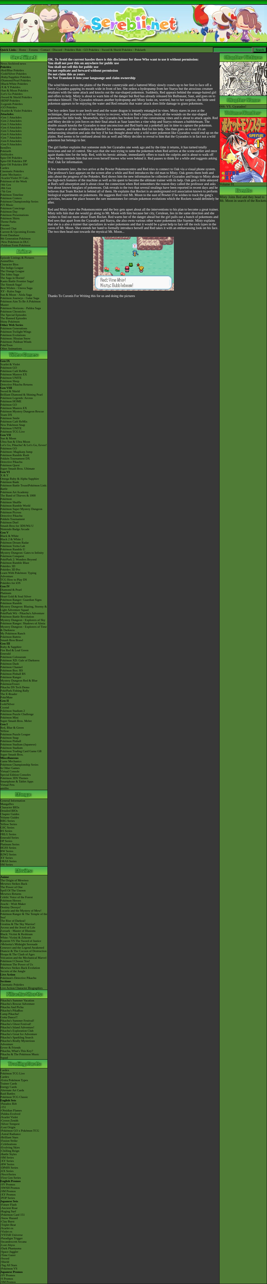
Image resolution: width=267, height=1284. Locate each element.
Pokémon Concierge (12, 208)
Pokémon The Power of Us (16, 964)
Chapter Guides (9, 814)
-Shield (4, 1261)
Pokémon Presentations (14, 215)
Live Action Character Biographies (21, 988)
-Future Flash (8, 1204)
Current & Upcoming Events (17, 231)
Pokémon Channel (11, 667)
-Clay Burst (7, 1221)
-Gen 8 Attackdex (11, 141)
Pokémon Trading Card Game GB (21, 751)
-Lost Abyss (7, 1245)
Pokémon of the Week (13, 181)
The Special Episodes (13, 315)
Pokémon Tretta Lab (12, 546)
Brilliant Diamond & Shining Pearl (21, 394)
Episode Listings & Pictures (17, 257)
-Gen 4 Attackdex (11, 127)
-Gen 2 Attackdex (11, 120)
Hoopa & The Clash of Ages (17, 954)
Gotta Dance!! (8, 1017)
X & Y (4, 475)
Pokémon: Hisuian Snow (15, 338)
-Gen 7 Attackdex (11, 137)
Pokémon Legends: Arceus (16, 398)
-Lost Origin (7, 1127)
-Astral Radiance (10, 1134)
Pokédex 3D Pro (10, 569)
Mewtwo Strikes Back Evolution (20, 967)
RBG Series (7, 820)
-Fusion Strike (8, 1140)
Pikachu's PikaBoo (11, 1010)
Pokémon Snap (9, 737)
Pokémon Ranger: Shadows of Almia (22, 623)
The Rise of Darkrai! (13, 920)
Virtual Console (10, 771)
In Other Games (10, 768)
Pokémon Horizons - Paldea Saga (20, 308)
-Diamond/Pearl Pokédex (15, 80)
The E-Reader (8, 694)
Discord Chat (8, 228)
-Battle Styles (8, 1154)
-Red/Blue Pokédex (12, 70)
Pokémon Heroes (10, 900)
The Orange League (12, 271)
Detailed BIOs (9, 810)
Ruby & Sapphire (11, 647)
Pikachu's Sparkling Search (16, 1037)
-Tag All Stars (8, 1265)
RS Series (6, 831)
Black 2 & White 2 (11, 539)
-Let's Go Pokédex (11, 94)
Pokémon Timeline (11, 194)
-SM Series (7, 1157)
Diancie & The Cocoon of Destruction (23, 951)
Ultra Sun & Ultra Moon (15, 441)
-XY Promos (7, 1194)
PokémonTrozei (10, 684)
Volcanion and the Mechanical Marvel (23, 957)
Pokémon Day (8, 211)
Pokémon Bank (9, 482)
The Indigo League (11, 267)
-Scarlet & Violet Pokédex (16, 110)
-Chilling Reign (9, 1150)
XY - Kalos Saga (10, 291)
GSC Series (7, 827)
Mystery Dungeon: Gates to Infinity (22, 552)
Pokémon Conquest (12, 556)
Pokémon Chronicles (13, 311)
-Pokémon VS (8, 1268)
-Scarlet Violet (9, 1117)
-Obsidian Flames (11, 1110)
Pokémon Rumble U (12, 549)
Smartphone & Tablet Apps (16, 781)
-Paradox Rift (8, 1103)
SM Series (6, 864)
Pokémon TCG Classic (14, 1097)
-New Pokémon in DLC (14, 242)
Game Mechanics (11, 174)
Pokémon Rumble (11, 603)
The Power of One (11, 887)
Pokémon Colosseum (13, 657)
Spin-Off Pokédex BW (14, 164)
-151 (3, 1107)
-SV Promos (7, 1184)
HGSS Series (8, 847)
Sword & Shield (10, 391)
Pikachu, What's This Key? (16, 1051)
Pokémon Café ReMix (14, 371)
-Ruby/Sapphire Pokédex (15, 77)
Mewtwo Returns (10, 893)
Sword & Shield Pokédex (117, 49)
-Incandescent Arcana (13, 1241)
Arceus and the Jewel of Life (17, 927)
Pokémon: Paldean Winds (15, 341)
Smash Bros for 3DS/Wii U (17, 525)
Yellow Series (8, 824)
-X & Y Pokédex (10, 87)
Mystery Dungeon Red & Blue (19, 680)
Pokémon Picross (10, 512)
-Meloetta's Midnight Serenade (19, 944)
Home (22, 49)
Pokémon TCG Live (12, 431)
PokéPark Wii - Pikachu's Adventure (22, 613)
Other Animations (11, 348)
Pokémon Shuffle (11, 502)
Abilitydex (6, 154)
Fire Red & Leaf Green (14, 650)
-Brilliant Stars (9, 1137)
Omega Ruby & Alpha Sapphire (19, 478)
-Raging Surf (8, 1211)
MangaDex (7, 804)
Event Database (9, 235)
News (3, 63)
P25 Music (6, 205)
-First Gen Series (10, 1177)
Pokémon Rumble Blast (14, 562)
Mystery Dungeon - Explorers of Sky (22, 620)
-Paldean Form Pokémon (15, 245)
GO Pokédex (91, 49)
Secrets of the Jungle (13, 971)
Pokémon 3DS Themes (14, 778)
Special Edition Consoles (15, 774)
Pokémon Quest (10, 465)
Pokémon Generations (13, 328)
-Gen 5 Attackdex (11, 131)
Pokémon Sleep (9, 381)
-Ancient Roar (8, 1208)
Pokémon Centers (11, 198)
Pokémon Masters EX (13, 374)
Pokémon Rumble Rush (14, 455)
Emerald (5, 653)
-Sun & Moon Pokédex (14, 90)
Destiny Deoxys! (10, 907)
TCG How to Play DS (13, 579)
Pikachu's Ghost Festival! (15, 1024)
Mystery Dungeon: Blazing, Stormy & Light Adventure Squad (23, 608)
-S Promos (6, 1278)
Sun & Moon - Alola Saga (16, 294)
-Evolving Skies (10, 1147)
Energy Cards (8, 1087)
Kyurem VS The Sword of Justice (20, 941)
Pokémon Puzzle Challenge (17, 714)
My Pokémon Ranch (12, 633)
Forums (33, 49)
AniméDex (7, 261)
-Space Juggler (9, 1251)
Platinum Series (10, 844)
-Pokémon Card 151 (12, 1214)
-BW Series (7, 1164)
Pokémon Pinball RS (13, 673)
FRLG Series (8, 834)
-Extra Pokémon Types (14, 1080)
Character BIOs (9, 807)
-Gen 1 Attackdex (11, 117)
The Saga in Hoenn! (12, 278)
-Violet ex (6, 1231)
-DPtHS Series (9, 1167)
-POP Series (7, 1198)
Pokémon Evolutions (13, 335)
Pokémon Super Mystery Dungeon (21, 509)
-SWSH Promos (10, 1187)
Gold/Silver (7, 704)
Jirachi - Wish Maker (13, 904)
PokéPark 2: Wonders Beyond (18, 559)
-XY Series (7, 1161)
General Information (12, 800)
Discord (57, 49)
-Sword (4, 1258)
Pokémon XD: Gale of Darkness (19, 660)
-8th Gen (5, 188)
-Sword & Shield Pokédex (16, 97)
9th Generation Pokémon (15, 238)
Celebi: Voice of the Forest (16, 897)
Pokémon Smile (10, 418)
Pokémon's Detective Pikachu (18, 978)
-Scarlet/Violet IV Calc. (14, 178)
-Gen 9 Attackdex (11, 144)
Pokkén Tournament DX (15, 458)
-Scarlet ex (6, 1228)
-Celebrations (8, 1144)
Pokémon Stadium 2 (12, 710)
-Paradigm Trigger (11, 1238)
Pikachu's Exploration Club (17, 1030)
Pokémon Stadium (11, 747)
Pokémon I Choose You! (15, 961)
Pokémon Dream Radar (14, 542)
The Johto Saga (9, 274)
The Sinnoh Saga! (11, 284)
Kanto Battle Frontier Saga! (17, 281)
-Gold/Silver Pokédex (13, 73)
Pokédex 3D (7, 566)
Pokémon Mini (9, 717)
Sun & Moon (8, 438)
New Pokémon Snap (12, 425)
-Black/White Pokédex (14, 83)
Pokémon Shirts (10, 218)
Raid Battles (7, 1093)
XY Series (6, 857)
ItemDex (5, 147)
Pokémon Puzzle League (15, 734)
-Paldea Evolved (10, 1113)
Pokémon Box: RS (11, 670)
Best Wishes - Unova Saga (16, 288)
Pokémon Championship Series (19, 201)
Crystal (4, 707)
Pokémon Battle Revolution (17, 616)
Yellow (4, 731)
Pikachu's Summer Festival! (17, 1020)
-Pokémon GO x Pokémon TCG (19, 1130)
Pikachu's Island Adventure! (17, 1027)
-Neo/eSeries (8, 1174)
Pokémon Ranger (10, 677)
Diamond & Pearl (11, 589)
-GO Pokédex (8, 107)
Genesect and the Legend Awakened (22, 947)
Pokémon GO (8, 367)
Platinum (5, 593)
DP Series (6, 841)
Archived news (17, 63)
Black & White (9, 536)
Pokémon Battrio (10, 636)
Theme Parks (8, 221)
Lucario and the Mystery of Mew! (20, 910)
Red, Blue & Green (12, 727)
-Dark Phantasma (10, 1248)
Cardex (4, 168)
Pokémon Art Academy (14, 492)
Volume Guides (9, 817)
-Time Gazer (7, 1255)
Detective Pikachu (11, 462)
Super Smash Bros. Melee (16, 721)
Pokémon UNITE (11, 377)
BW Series (6, 851)
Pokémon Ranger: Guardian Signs (21, 599)
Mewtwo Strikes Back (13, 883)
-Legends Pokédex (11, 104)
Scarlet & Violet (10, 364)
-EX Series (6, 1171)
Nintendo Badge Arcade (14, 529)
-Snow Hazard (9, 1218)
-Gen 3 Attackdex (11, 124)
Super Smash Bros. (12, 754)
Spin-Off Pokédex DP (13, 161)
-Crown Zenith (9, 1120)
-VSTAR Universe (11, 1235)
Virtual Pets (7, 784)
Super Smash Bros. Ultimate (17, 468)
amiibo (4, 788)
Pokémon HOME (11, 401)
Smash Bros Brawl (11, 640)
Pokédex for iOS (10, 583)
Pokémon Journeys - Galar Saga (19, 298)
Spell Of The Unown (13, 890)
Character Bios (9, 264)
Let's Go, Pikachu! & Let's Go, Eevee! (23, 445)
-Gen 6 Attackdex (11, 134)
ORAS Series (8, 861)
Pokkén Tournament (12, 519)
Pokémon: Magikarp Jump (16, 451)
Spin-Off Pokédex (11, 157)
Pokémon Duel (9, 522)
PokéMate (6, 697)
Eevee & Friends (10, 1047)
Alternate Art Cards (12, 1090)
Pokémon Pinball (10, 741)
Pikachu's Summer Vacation (17, 1000)
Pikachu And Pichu (12, 1007)
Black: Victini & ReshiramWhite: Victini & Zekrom (16, 935)
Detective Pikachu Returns (16, 384)
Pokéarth (140, 49)
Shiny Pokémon (10, 321)
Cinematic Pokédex (12, 171)
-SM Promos (8, 1191)
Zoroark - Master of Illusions (17, 930)
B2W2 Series (8, 854)
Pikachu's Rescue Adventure (17, 1003)
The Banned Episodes (13, 318)
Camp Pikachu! (9, 1014)
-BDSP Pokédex (10, 100)
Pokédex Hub (73, 49)
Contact (45, 49)
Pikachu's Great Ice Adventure (18, 1034)
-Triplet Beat (8, 1224)
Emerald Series (9, 837)
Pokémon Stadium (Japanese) (18, 744)
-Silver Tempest (10, 1124)
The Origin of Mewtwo (14, 880)
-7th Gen (5, 191)
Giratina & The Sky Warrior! (17, 924)
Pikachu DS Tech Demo (14, 687)
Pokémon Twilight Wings (15, 331)
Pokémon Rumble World (15, 505)
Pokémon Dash (9, 663)
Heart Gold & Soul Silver (15, 596)
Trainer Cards (8, 1083)
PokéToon (6, 345)
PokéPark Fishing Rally (14, 690)
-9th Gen (5, 184)
